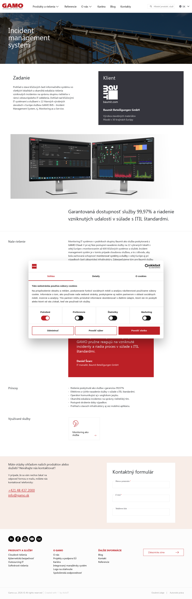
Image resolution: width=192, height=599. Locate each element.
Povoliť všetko (139, 330)
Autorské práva (177, 592)
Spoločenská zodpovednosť (67, 572)
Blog (113, 6)
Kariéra (101, 6)
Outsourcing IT (16, 561)
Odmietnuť (53, 330)
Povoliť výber (96, 330)
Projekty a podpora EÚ (64, 558)
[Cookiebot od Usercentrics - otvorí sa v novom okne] (147, 266)
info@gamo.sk (18, 495)
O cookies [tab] (141, 276)
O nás (84, 6)
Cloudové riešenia (17, 554)
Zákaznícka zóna (156, 552)
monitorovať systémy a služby (112, 255)
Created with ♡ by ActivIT (57, 592)
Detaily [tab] (96, 276)
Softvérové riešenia (18, 565)
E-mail (119, 495)
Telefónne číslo (121, 508)
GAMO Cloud (75, 244)
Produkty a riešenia (44, 6)
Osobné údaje (158, 592)
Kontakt (102, 558)
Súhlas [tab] (51, 276)
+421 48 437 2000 (21, 490)
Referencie (70, 6)
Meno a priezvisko (123, 481)
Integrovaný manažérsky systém (70, 565)
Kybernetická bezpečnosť (21, 558)
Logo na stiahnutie (62, 569)
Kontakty (125, 6)
